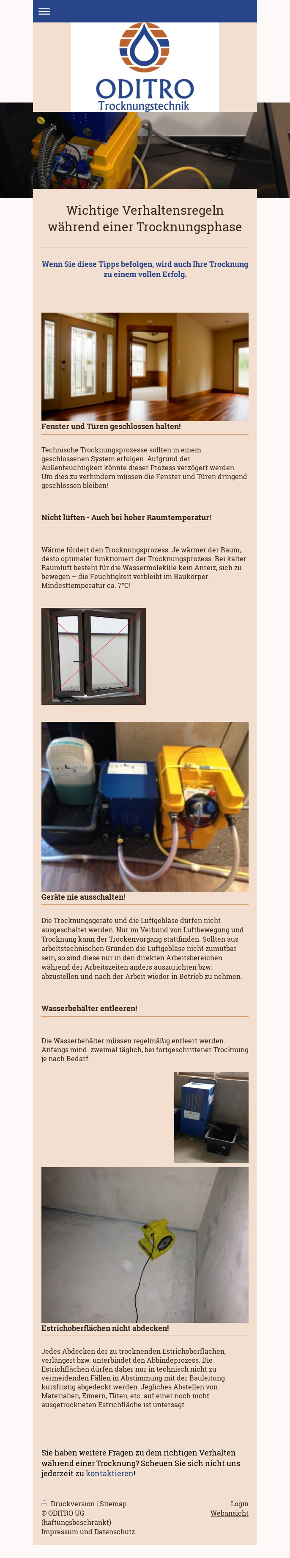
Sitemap (113, 1504)
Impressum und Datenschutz (88, 1532)
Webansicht (230, 1513)
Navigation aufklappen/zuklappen (145, 11)
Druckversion (68, 1504)
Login (240, 1504)
